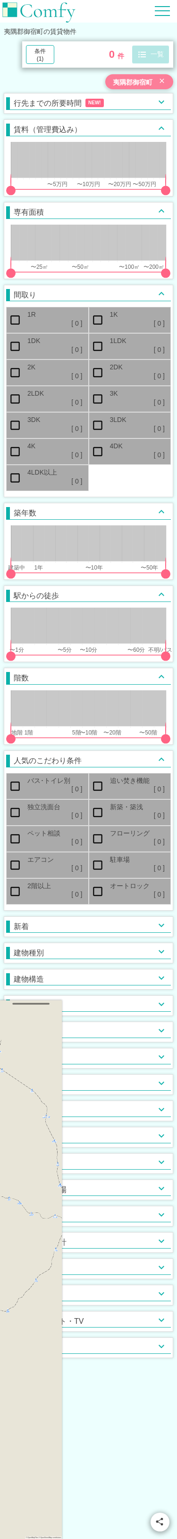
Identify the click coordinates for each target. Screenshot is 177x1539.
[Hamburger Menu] (162, 10)
